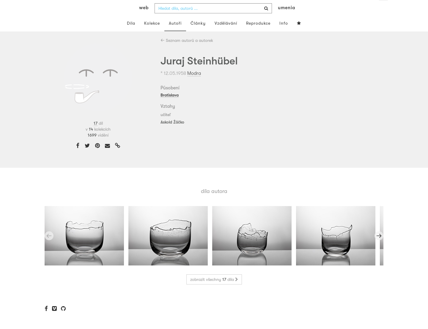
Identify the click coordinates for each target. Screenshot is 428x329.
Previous (49, 247)
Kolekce (152, 35)
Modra (194, 85)
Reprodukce (258, 35)
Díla (131, 35)
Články (198, 35)
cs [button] (383, 9)
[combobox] (213, 20)
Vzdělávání (226, 35)
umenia (286, 19)
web (144, 19)
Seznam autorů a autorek (186, 52)
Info (283, 35)
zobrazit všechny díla (214, 291)
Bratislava (169, 106)
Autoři (175, 35)
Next (378, 247)
